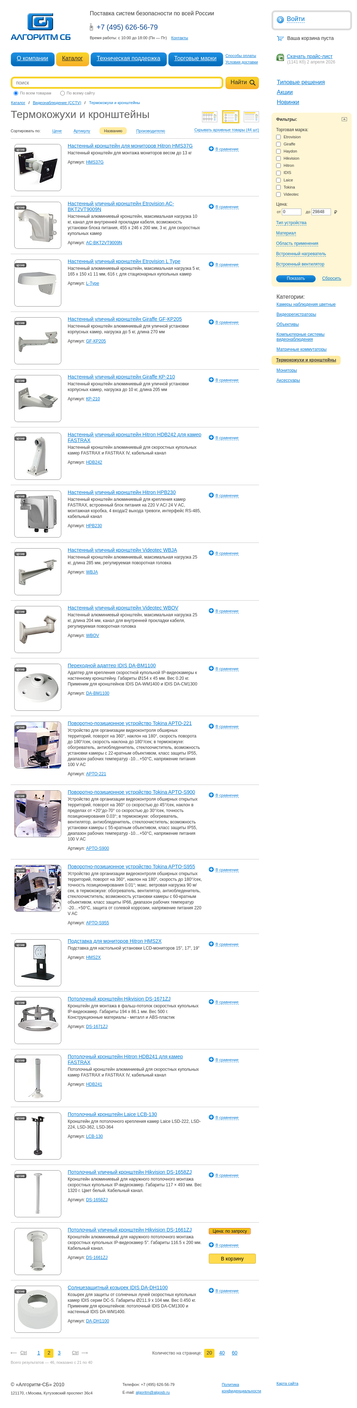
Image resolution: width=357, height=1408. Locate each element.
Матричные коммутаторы (301, 349)
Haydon (286, 151)
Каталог (72, 58)
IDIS (283, 172)
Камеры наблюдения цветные (306, 304)
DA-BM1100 (97, 693)
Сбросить (331, 278)
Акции (285, 92)
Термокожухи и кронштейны (306, 360)
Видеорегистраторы (296, 314)
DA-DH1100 (97, 1321)
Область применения (297, 243)
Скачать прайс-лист (309, 56)
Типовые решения (301, 82)
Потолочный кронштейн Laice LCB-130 (112, 1114)
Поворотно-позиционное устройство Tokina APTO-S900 (131, 792)
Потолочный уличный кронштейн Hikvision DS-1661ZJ (130, 1230)
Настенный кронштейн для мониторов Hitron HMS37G (130, 146)
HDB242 (94, 462)
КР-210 (93, 398)
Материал (286, 233)
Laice (284, 180)
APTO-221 (96, 773)
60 (235, 1353)
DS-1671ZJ (97, 1026)
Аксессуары (288, 380)
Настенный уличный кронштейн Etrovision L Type (124, 261)
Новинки (288, 102)
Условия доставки (242, 62)
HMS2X (93, 957)
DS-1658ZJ (97, 1199)
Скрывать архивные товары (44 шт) (227, 130)
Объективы (287, 324)
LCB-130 (94, 1136)
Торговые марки (195, 58)
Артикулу (82, 131)
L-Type (92, 283)
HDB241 (94, 1084)
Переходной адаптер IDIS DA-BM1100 (112, 665)
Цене (57, 131)
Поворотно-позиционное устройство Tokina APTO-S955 (131, 866)
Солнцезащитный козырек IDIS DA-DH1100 (118, 1287)
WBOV (92, 635)
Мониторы (286, 370)
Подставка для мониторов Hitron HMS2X (114, 941)
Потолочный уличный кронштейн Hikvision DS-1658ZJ (130, 1172)
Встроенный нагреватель (301, 253)
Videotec (287, 194)
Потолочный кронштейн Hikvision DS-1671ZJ (119, 999)
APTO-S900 (97, 848)
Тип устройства (291, 222)
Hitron (285, 165)
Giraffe (285, 144)
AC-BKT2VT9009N (104, 242)
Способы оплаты (241, 55)
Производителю (150, 131)
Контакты (179, 38)
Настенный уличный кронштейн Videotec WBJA (122, 550)
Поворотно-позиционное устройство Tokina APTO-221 (130, 723)
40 (222, 1353)
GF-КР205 (96, 341)
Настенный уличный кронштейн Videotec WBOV (123, 608)
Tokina (285, 187)
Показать (292, 278)
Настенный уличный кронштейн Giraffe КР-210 (121, 377)
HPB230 (94, 525)
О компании (32, 58)
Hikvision (287, 158)
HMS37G (94, 162)
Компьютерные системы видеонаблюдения (300, 337)
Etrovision (288, 137)
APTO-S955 (97, 922)
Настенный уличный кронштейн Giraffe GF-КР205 (125, 319)
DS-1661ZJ (97, 1257)
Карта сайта (287, 1383)
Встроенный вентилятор (300, 264)
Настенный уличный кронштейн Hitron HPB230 (122, 492)
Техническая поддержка (128, 58)
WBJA (92, 572)
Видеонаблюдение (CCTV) (57, 103)
